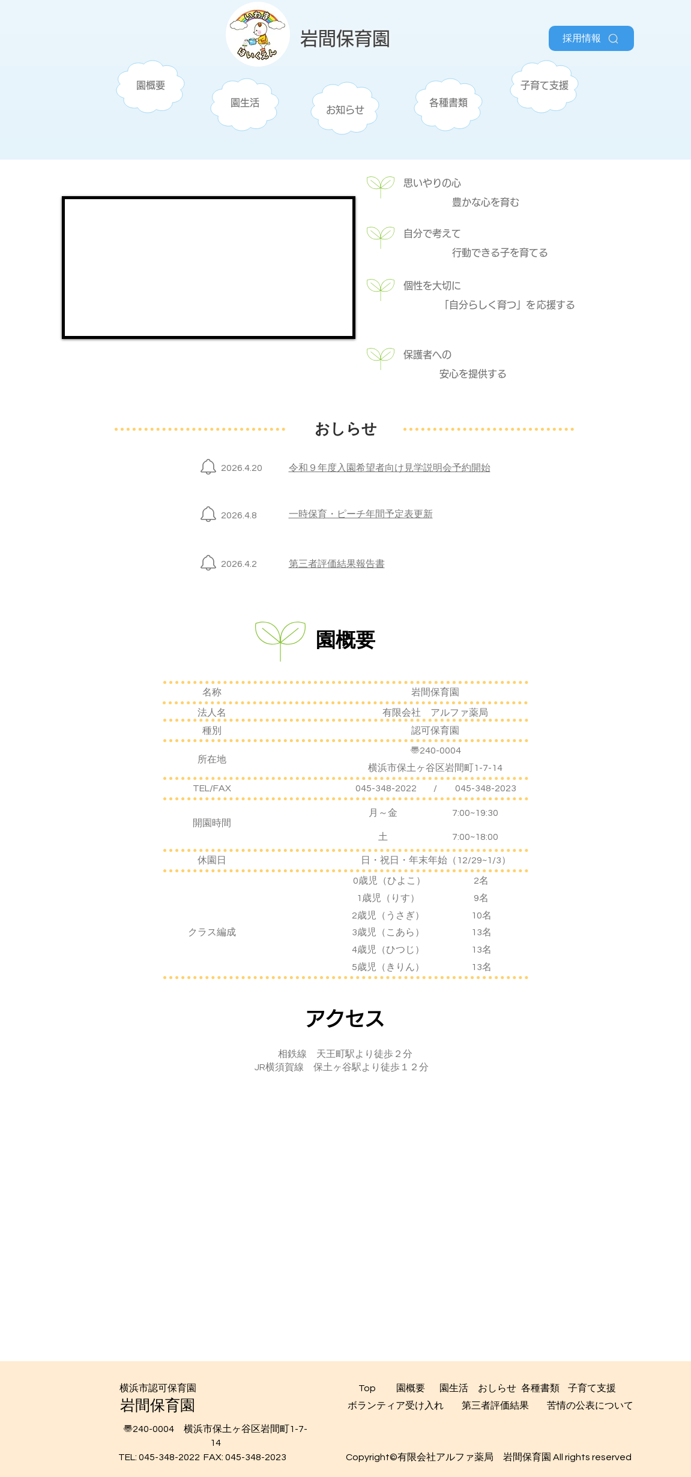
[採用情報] (591, 38)
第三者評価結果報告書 (337, 564)
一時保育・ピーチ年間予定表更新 (361, 514)
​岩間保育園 (345, 38)
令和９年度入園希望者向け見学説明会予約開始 (389, 468)
